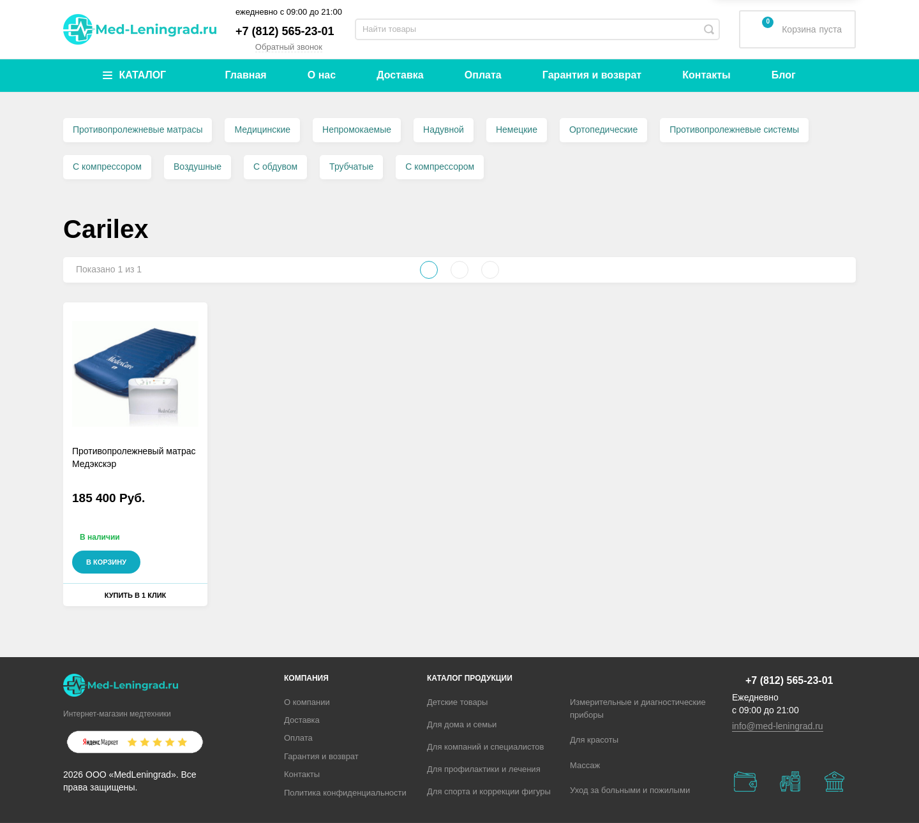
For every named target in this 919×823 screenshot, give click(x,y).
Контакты (706, 75)
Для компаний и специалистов (485, 747)
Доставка (400, 75)
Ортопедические (603, 129)
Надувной (443, 129)
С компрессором (107, 166)
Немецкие (516, 129)
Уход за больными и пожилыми (630, 790)
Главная (246, 75)
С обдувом (275, 166)
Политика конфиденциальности (345, 792)
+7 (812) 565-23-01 (284, 31)
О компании (307, 702)
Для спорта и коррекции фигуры (489, 791)
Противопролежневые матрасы (137, 129)
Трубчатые (351, 166)
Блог (784, 75)
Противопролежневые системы (734, 129)
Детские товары (457, 702)
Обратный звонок (288, 47)
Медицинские (262, 129)
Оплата (483, 75)
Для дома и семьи (462, 724)
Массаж (585, 765)
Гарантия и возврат (591, 75)
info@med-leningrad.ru (777, 726)
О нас (322, 75)
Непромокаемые (356, 129)
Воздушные (197, 166)
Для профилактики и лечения (484, 769)
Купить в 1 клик (136, 595)
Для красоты (594, 740)
